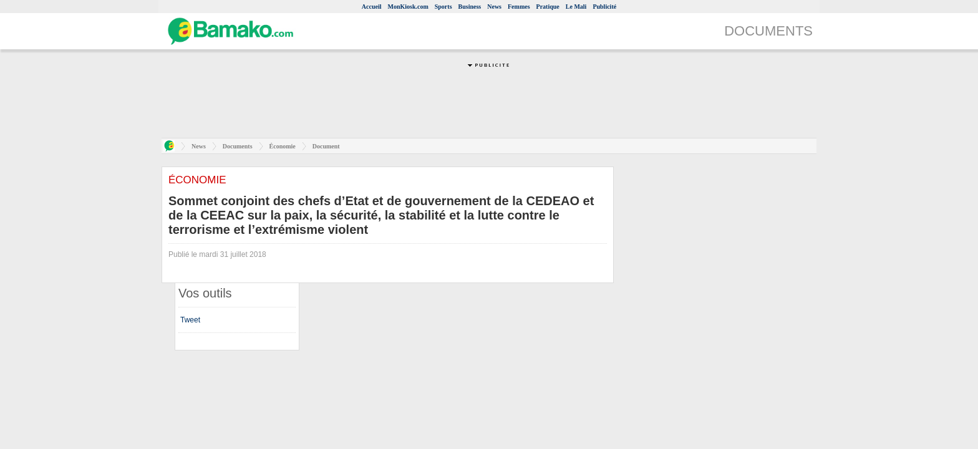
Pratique (547, 6)
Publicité (604, 6)
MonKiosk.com (407, 6)
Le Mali (576, 6)
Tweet (190, 320)
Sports (443, 6)
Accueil (372, 6)
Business (470, 6)
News (494, 6)
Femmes (519, 6)
